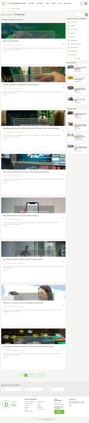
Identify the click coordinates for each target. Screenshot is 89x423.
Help (26, 409)
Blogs (38, 403)
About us (27, 407)
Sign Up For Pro (59, 411)
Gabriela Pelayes (12, 263)
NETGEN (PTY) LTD (48, 419)
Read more (5, 52)
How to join (57, 403)
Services (27, 405)
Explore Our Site (29, 411)
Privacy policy (40, 401)
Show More (77, 58)
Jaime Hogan (11, 45)
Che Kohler (11, 88)
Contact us (40, 407)
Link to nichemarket (59, 404)
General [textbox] (48, 389)
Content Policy (40, 409)
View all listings (28, 403)
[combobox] (55, 389)
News (8, 8)
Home (2, 8)
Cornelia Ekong (12, 307)
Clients (38, 405)
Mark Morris (11, 176)
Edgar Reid (11, 219)
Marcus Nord (11, 132)
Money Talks (19, 45)
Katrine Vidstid (11, 350)
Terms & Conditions (30, 401)
